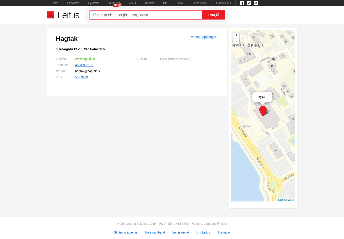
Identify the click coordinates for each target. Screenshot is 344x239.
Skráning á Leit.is (125, 232)
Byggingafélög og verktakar (174, 59)
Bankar (149, 3)
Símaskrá (73, 3)
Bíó (165, 3)
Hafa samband (155, 232)
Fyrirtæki (93, 3)
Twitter (249, 3)
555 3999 (81, 77)
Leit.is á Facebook (242, 3)
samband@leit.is (215, 223)
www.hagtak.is (85, 59)
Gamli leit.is (223, 3)
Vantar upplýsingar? (204, 37)
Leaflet (281, 199)
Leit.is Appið (199, 3)
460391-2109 (84, 65)
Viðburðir (114, 3)
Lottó (179, 3)
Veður (132, 3)
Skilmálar (223, 232)
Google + (256, 3)
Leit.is (290, 199)
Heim (55, 3)
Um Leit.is (203, 232)
